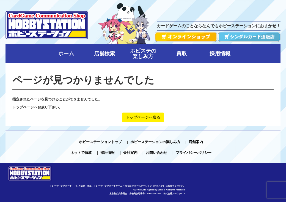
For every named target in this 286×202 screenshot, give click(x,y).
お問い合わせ (156, 153)
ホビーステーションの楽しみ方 (155, 142)
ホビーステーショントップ (100, 142)
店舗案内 (196, 142)
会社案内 (130, 153)
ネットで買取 (81, 153)
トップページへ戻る (143, 117)
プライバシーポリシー (193, 153)
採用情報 (107, 153)
